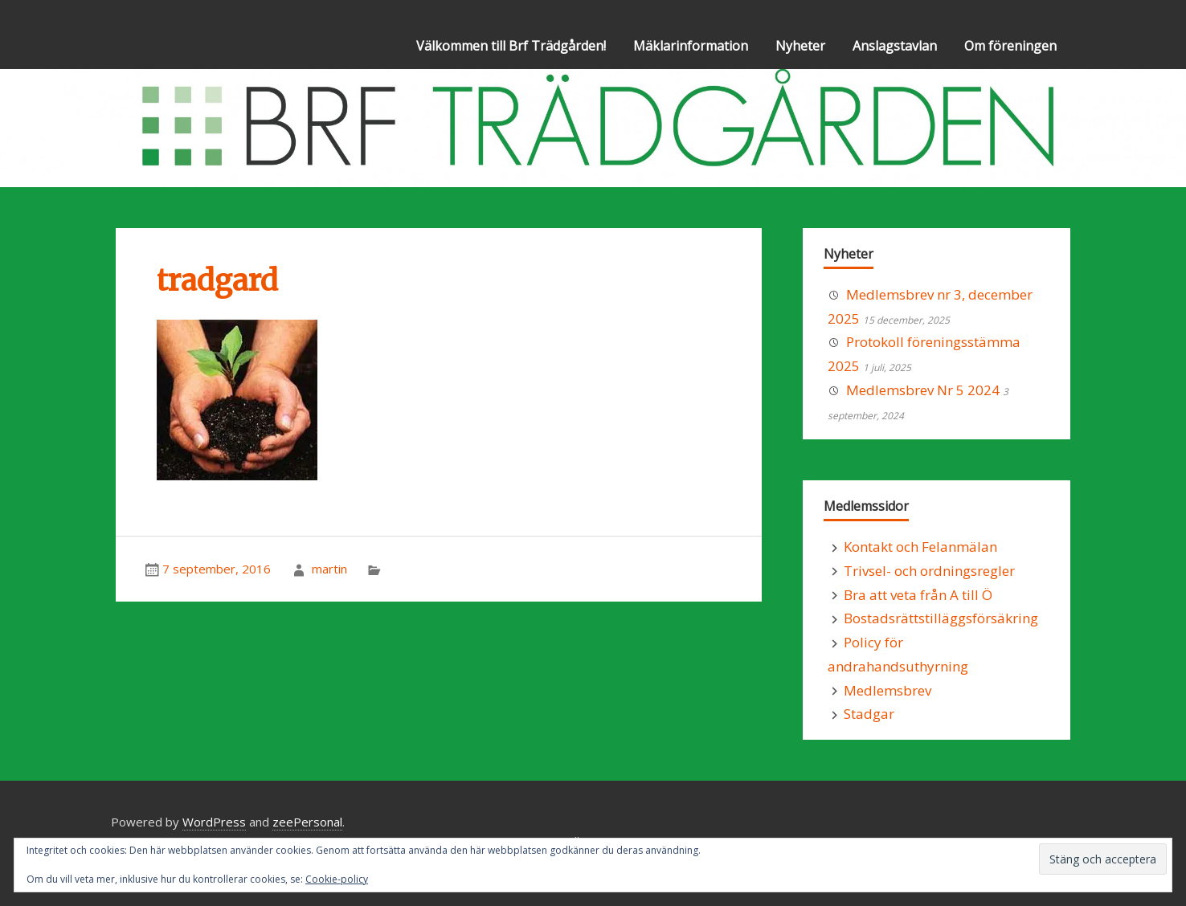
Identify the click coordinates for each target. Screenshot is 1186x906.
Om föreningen (1010, 46)
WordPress (214, 822)
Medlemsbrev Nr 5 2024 (923, 390)
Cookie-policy (336, 879)
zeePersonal (307, 822)
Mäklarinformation (690, 46)
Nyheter (800, 46)
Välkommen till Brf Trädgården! (511, 46)
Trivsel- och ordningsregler (929, 570)
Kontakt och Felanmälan (920, 546)
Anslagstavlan (895, 46)
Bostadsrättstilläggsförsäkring (941, 618)
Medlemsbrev (887, 690)
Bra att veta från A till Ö (918, 595)
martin (329, 569)
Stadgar (869, 713)
